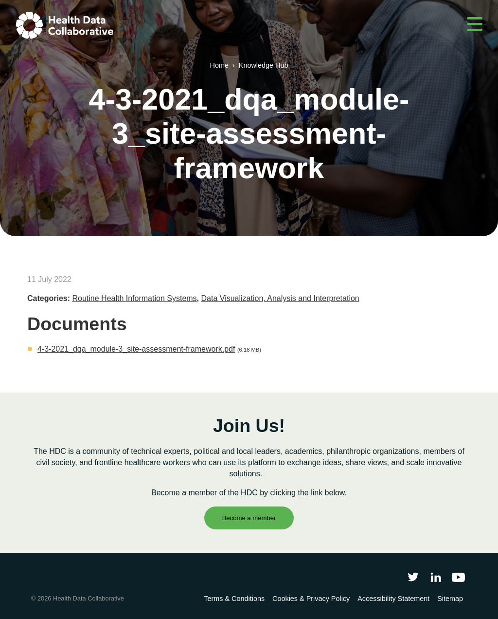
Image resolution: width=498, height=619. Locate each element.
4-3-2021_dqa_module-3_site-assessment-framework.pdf (136, 349)
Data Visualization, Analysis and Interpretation (280, 298)
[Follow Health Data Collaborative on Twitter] (413, 576)
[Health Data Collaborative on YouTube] (458, 576)
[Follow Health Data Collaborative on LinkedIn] (435, 576)
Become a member (249, 518)
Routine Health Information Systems (134, 298)
